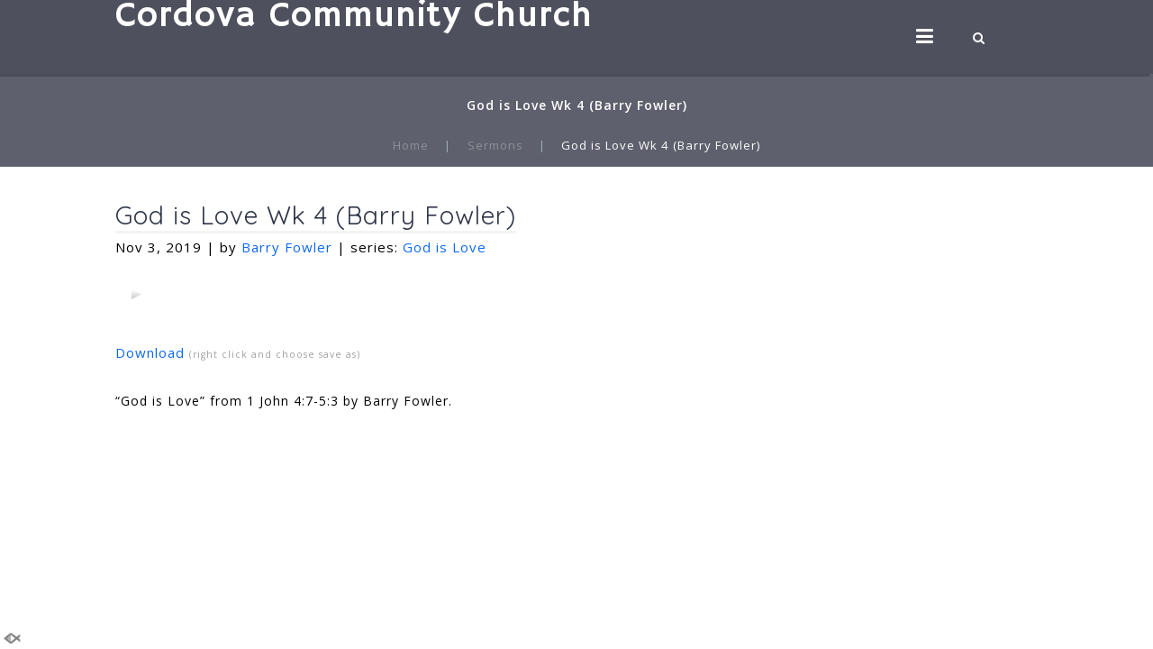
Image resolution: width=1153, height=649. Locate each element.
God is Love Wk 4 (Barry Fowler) (315, 215)
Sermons (495, 145)
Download (150, 352)
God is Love (444, 247)
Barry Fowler (286, 247)
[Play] (136, 294)
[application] (136, 294)
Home (411, 145)
